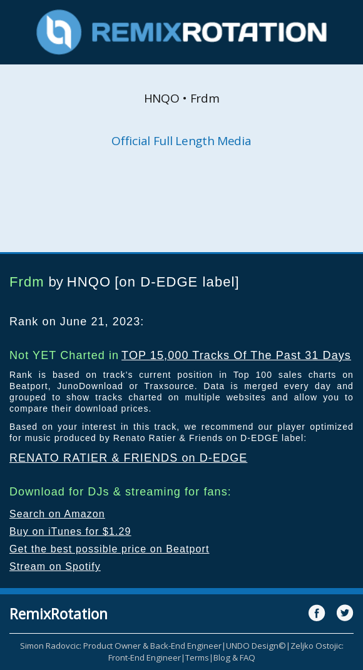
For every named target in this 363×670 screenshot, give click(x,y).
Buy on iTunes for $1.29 (70, 531)
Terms (197, 657)
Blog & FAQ (234, 657)
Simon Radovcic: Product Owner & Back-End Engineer (121, 645)
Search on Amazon (57, 514)
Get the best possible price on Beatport (109, 549)
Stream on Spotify (55, 566)
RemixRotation (58, 614)
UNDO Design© (256, 645)
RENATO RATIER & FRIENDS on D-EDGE (128, 458)
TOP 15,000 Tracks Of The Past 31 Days (236, 355)
